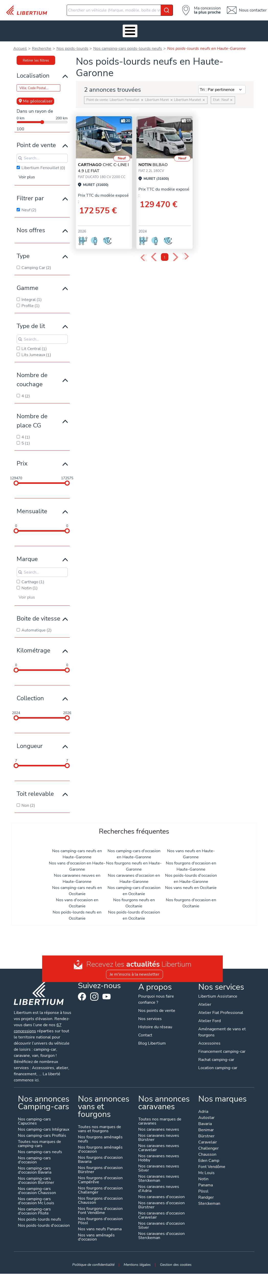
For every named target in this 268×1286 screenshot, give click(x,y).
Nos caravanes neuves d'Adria (158, 1186)
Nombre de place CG (32, 418)
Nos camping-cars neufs (40, 1149)
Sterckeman (209, 1201)
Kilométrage (33, 647)
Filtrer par (30, 195)
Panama (206, 1182)
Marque (27, 556)
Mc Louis (207, 1170)
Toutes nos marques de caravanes (159, 1118)
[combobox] (120, 10)
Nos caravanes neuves (158, 1127)
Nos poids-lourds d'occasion (43, 1223)
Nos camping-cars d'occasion (34, 1157)
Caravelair (208, 1139)
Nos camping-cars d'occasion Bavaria (34, 1167)
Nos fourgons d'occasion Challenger (100, 1187)
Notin (204, 1176)
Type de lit (31, 323)
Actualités (197, 29)
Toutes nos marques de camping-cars (39, 1141)
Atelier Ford (210, 1018)
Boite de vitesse (38, 615)
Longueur (30, 743)
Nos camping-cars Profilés (42, 1133)
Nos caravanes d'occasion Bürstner (161, 1202)
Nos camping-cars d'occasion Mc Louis (36, 1198)
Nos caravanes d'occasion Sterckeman (161, 1233)
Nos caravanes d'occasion (161, 1194)
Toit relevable (35, 791)
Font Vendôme (212, 1164)
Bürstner (207, 1133)
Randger (206, 1195)
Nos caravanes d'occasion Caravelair (161, 1212)
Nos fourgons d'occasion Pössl (100, 1218)
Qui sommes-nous (167, 29)
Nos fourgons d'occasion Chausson (100, 1198)
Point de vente (36, 142)
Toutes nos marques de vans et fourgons (99, 1126)
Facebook (82, 994)
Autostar (207, 1115)
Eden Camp (209, 1158)
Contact (256, 29)
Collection (30, 695)
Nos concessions (227, 29)
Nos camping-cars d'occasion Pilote (34, 1208)
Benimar (206, 1127)
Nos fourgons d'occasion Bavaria (100, 1157)
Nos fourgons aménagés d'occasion (100, 1146)
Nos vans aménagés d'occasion (96, 1234)
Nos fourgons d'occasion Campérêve (100, 1177)
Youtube (106, 995)
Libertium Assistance (218, 993)
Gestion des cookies (176, 1261)
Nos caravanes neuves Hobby (158, 1155)
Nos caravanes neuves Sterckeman (158, 1176)
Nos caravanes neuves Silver (158, 1165)
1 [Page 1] (165, 254)
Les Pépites (10, 29)
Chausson (208, 1152)
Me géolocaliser (35, 98)
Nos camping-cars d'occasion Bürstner (36, 1178)
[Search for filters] (42, 155)
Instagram (94, 994)
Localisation (33, 72)
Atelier (115, 29)
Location (139, 29)
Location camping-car (218, 1065)
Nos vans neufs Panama (100, 1226)
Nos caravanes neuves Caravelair (158, 1145)
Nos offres (31, 227)
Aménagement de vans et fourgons (222, 1029)
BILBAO (153, 162)
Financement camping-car (222, 1048)
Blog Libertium (152, 1040)
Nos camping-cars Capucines (34, 1118)
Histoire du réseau (155, 1024)
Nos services (61, 29)
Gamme (27, 285)
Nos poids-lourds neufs (39, 1216)
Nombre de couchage (32, 376)
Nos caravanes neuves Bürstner (158, 1135)
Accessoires (89, 29)
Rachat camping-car (217, 1057)
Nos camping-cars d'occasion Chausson (37, 1188)
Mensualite (32, 508)
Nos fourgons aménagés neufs (100, 1136)
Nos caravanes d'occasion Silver (161, 1223)
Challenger (209, 1145)
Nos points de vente (156, 1008)
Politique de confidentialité (93, 1261)
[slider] (16, 480)
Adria (203, 1109)
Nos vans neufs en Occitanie (191, 884)
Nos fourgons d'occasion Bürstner (100, 1167)
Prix (22, 461)
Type (23, 253)
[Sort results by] (222, 86)
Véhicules (35, 29)
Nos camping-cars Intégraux (43, 1127)
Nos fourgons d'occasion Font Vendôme (100, 1208)
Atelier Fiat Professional (221, 1010)
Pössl (204, 1188)
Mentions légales (137, 1261)
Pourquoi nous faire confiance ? (156, 996)
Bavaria (205, 1121)
